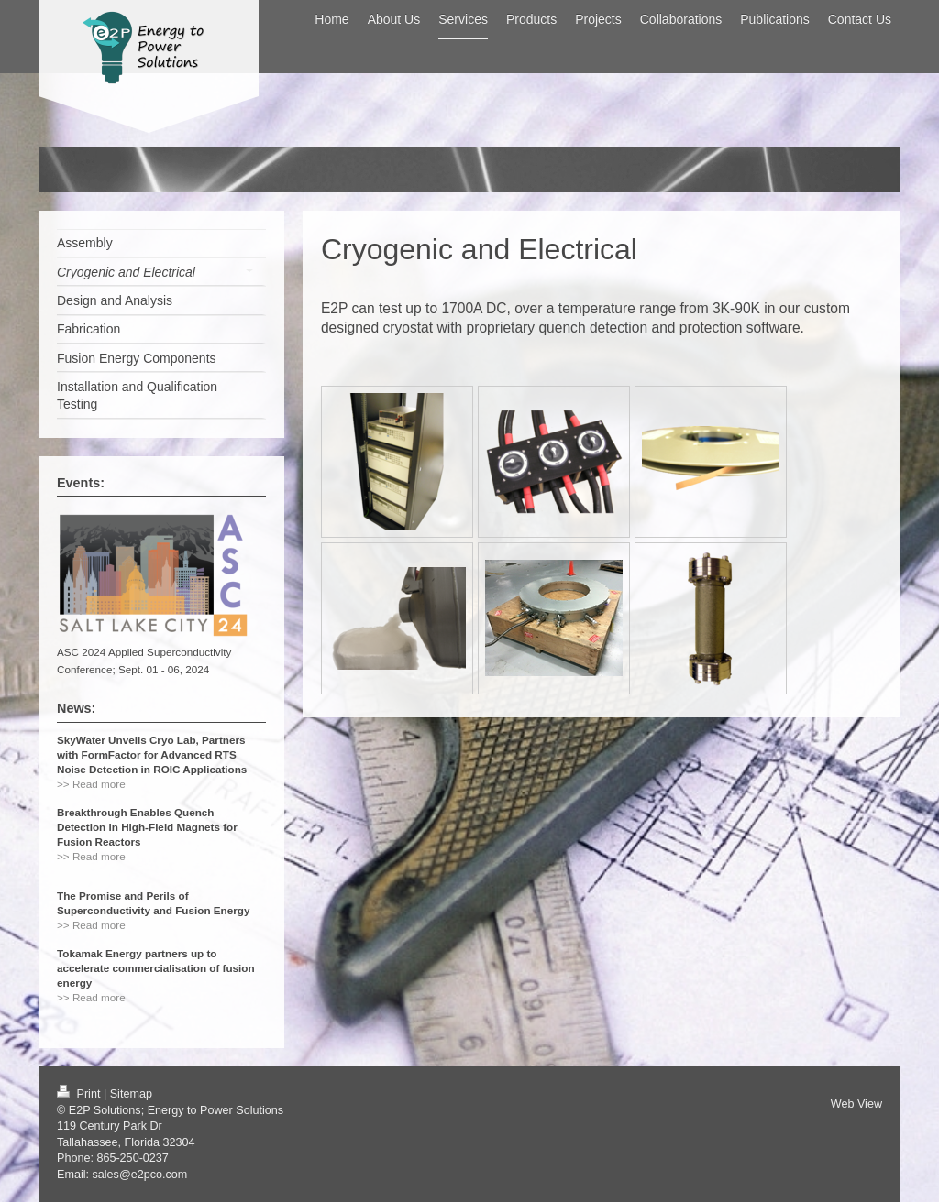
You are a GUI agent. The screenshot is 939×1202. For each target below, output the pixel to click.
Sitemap (131, 1093)
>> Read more (91, 784)
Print (80, 1093)
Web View (856, 1104)
